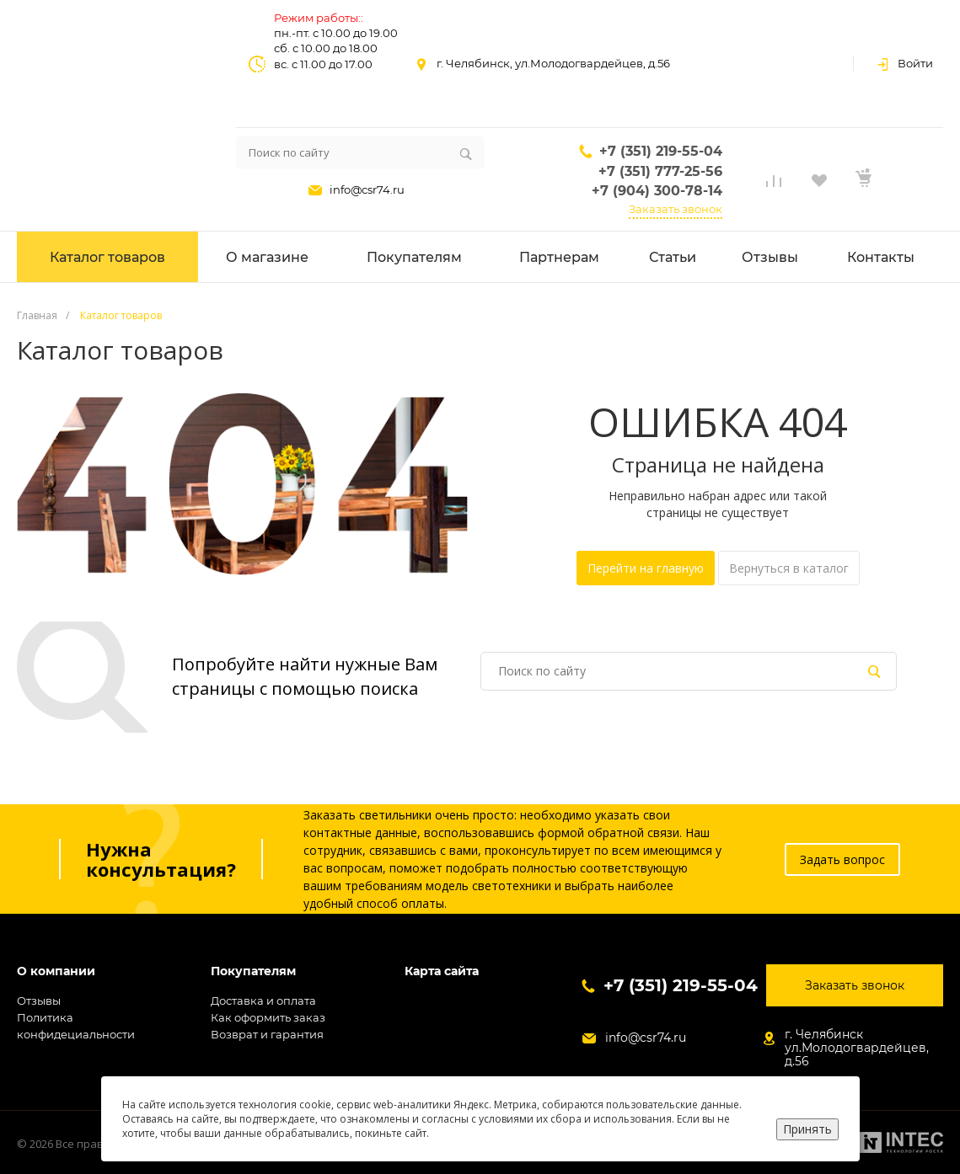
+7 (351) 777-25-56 (660, 171)
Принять (807, 1129)
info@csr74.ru (367, 189)
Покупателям (253, 971)
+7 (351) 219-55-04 (660, 151)
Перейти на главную (645, 568)
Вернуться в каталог (789, 568)
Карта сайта (442, 971)
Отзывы (39, 1000)
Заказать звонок (675, 209)
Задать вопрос (842, 859)
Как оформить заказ (268, 1017)
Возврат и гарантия (267, 1034)
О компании (56, 971)
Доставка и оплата (263, 1000)
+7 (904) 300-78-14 (657, 191)
